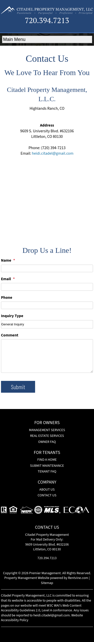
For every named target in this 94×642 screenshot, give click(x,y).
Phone (6, 297)
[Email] (47, 286)
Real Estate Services (47, 435)
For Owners (47, 423)
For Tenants (47, 453)
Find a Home (47, 459)
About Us (47, 489)
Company (47, 482)
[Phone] (47, 305)
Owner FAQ (47, 441)
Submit (18, 386)
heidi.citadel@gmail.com (52, 153)
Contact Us (47, 495)
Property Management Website (26, 577)
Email (6, 279)
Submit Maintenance (47, 465)
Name (6, 260)
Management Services (47, 430)
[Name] (47, 268)
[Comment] (47, 356)
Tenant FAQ (47, 471)
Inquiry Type (12, 316)
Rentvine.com (78, 577)
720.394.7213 (47, 20)
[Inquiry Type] (47, 324)
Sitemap (47, 583)
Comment (9, 335)
